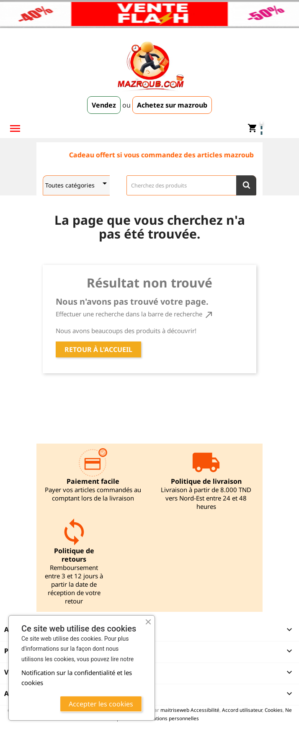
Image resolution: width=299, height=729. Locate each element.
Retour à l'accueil (98, 349)
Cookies (274, 709)
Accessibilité (205, 709)
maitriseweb (174, 709)
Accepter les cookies (101, 703)
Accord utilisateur (242, 709)
